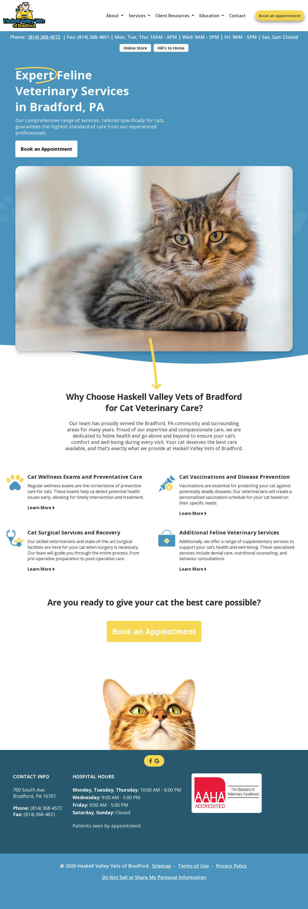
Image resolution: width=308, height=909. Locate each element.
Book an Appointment (280, 15)
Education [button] (209, 15)
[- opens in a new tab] (150, 761)
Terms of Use (193, 866)
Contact (237, 15)
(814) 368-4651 (34, 814)
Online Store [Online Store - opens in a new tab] (135, 48)
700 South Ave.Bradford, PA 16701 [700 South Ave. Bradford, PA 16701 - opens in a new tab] (34, 793)
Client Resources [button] (172, 15)
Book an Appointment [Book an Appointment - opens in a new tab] (46, 149)
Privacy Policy (231, 866)
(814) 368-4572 (44, 37)
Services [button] (137, 15)
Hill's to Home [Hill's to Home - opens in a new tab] (171, 48)
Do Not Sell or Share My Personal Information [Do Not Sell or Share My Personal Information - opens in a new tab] (154, 877)
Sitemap (161, 866)
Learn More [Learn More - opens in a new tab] (39, 507)
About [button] (112, 15)
